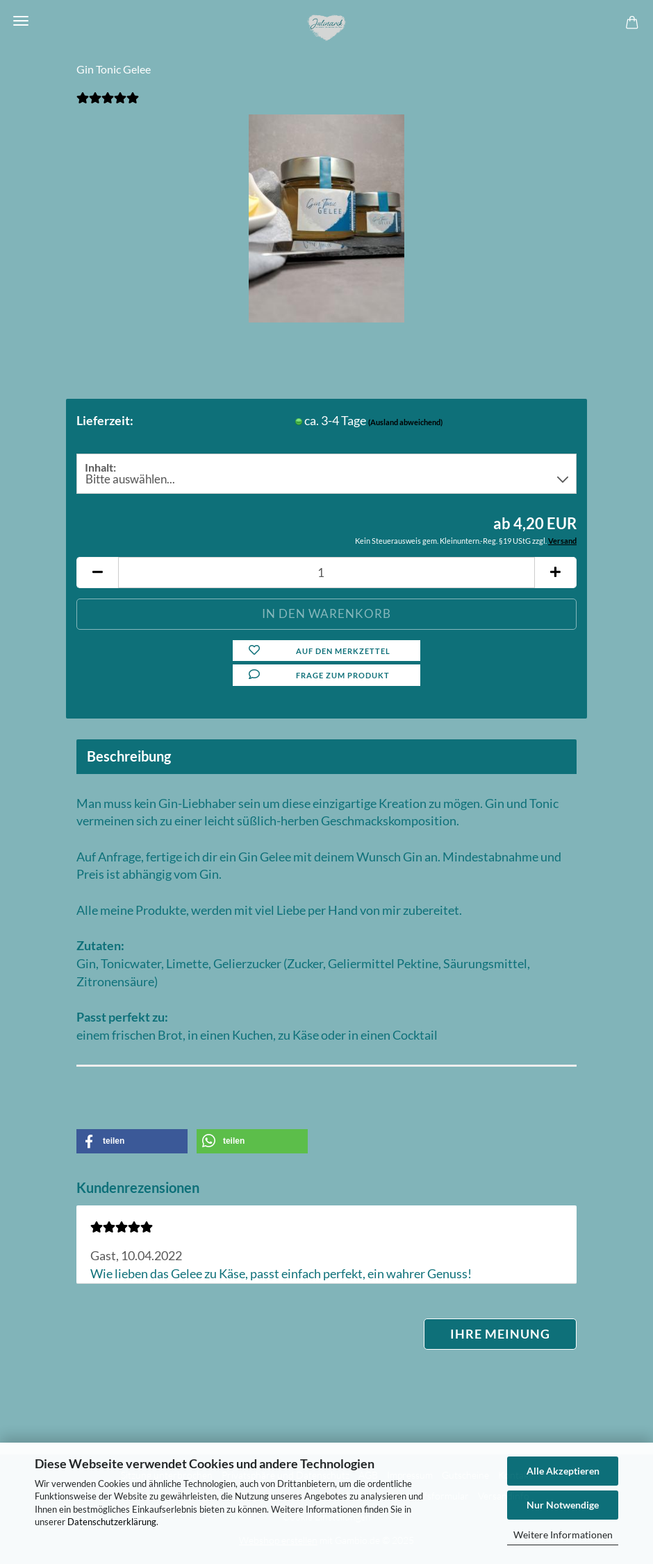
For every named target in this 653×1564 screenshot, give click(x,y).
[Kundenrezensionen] (107, 104)
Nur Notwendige (563, 1505)
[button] (97, 572)
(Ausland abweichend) (405, 422)
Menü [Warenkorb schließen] (20, 21)
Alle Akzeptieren (563, 1471)
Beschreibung (129, 756)
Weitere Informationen (563, 1534)
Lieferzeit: (104, 420)
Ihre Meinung (500, 1333)
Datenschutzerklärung (111, 1521)
